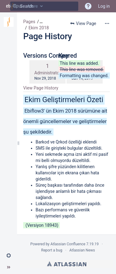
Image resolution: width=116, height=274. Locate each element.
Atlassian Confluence (67, 244)
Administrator (47, 72)
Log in (104, 6)
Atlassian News (82, 250)
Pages (29, 21)
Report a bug (51, 250)
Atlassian (66, 264)
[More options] (107, 23)
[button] (8, 255)
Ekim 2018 (38, 27)
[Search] (14, 6)
